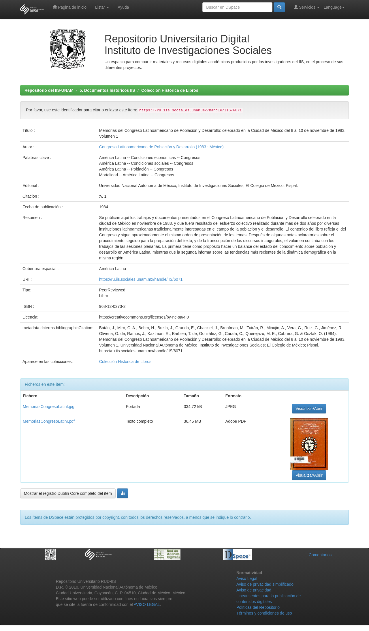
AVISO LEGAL (147, 604)
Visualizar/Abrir (309, 408)
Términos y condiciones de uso (264, 613)
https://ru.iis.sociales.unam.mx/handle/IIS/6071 (140, 279)
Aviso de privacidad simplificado (264, 584)
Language (334, 7)
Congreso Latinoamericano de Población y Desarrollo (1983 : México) (161, 147)
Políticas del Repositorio (258, 607)
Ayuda (123, 7)
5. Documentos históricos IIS (107, 90)
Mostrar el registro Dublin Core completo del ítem (68, 493)
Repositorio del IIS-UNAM (49, 90)
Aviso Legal (246, 578)
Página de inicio (69, 7)
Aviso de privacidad (253, 590)
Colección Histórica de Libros (169, 90)
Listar (102, 7)
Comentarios (320, 555)
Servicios (306, 7)
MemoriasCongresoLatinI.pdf (49, 421)
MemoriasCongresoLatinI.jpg (48, 406)
